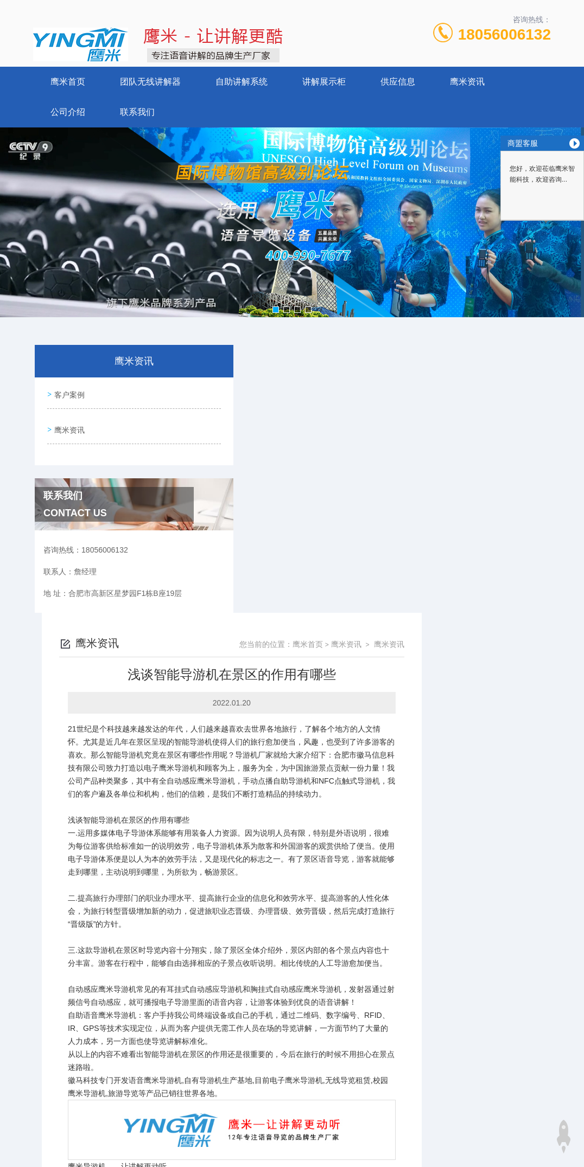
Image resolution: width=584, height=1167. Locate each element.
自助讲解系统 (241, 81)
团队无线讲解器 (150, 81)
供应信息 (397, 81)
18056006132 (504, 34)
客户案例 (68, 392)
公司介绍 (67, 112)
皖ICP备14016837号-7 (368, 1034)
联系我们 (137, 112)
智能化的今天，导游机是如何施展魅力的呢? (293, 949)
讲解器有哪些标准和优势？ (264, 931)
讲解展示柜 (324, 81)
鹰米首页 (67, 81)
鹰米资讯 (467, 81)
